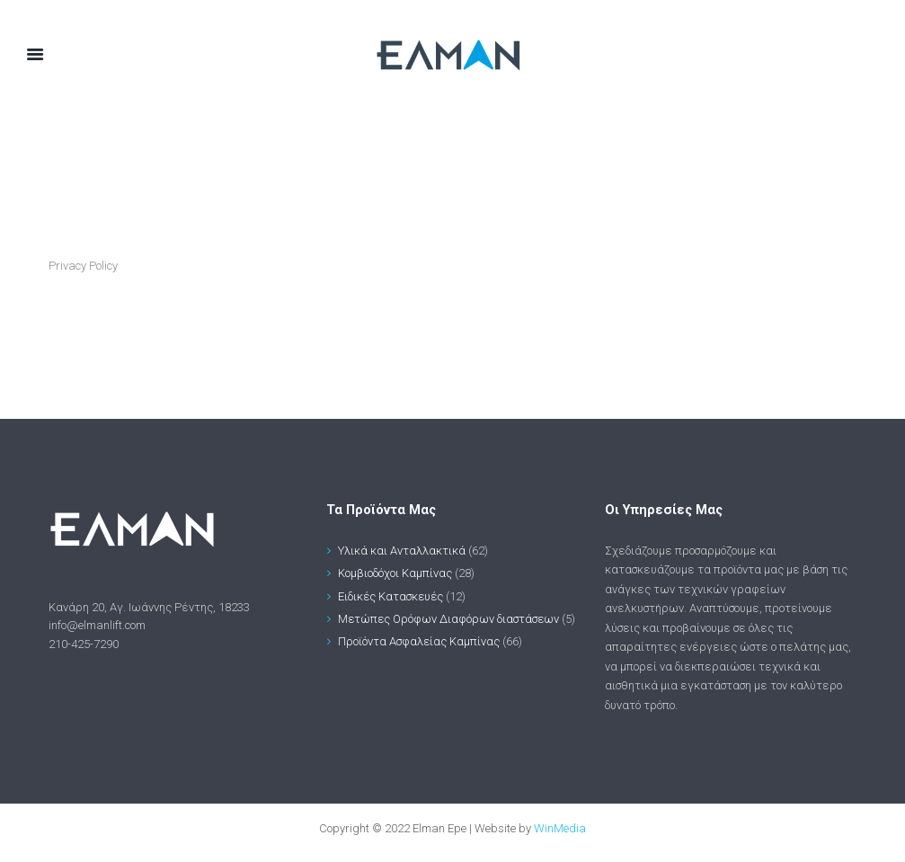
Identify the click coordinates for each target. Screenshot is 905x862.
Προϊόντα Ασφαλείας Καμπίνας (419, 641)
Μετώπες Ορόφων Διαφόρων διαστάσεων (450, 619)
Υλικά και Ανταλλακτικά (402, 550)
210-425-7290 (84, 644)
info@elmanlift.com (97, 625)
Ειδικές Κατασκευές (392, 596)
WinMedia (560, 828)
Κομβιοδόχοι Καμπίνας (395, 573)
